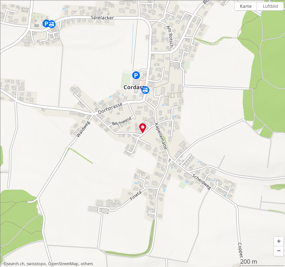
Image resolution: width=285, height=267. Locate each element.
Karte (246, 6)
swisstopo (36, 263)
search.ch (15, 263)
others (87, 263)
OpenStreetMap (63, 263)
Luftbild (270, 6)
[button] (279, 241)
